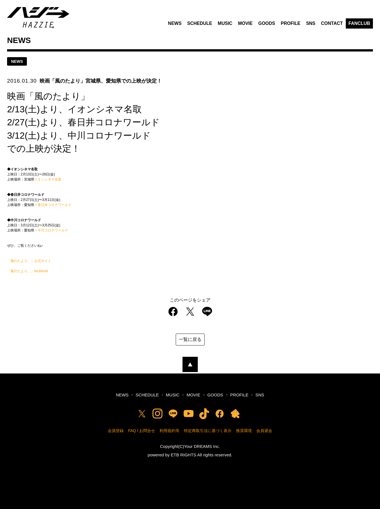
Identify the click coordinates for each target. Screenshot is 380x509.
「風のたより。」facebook (27, 271)
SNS (310, 23)
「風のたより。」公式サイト (29, 261)
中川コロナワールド (53, 230)
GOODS (266, 23)
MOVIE (245, 23)
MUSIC (225, 23)
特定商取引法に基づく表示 (207, 430)
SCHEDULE (199, 23)
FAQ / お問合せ (141, 430)
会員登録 (116, 430)
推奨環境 (244, 430)
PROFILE (290, 23)
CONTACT (332, 23)
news (17, 61)
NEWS (175, 23)
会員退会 (264, 430)
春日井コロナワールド (55, 205)
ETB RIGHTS (183, 454)
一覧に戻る (190, 339)
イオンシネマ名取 (47, 179)
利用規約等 (169, 430)
